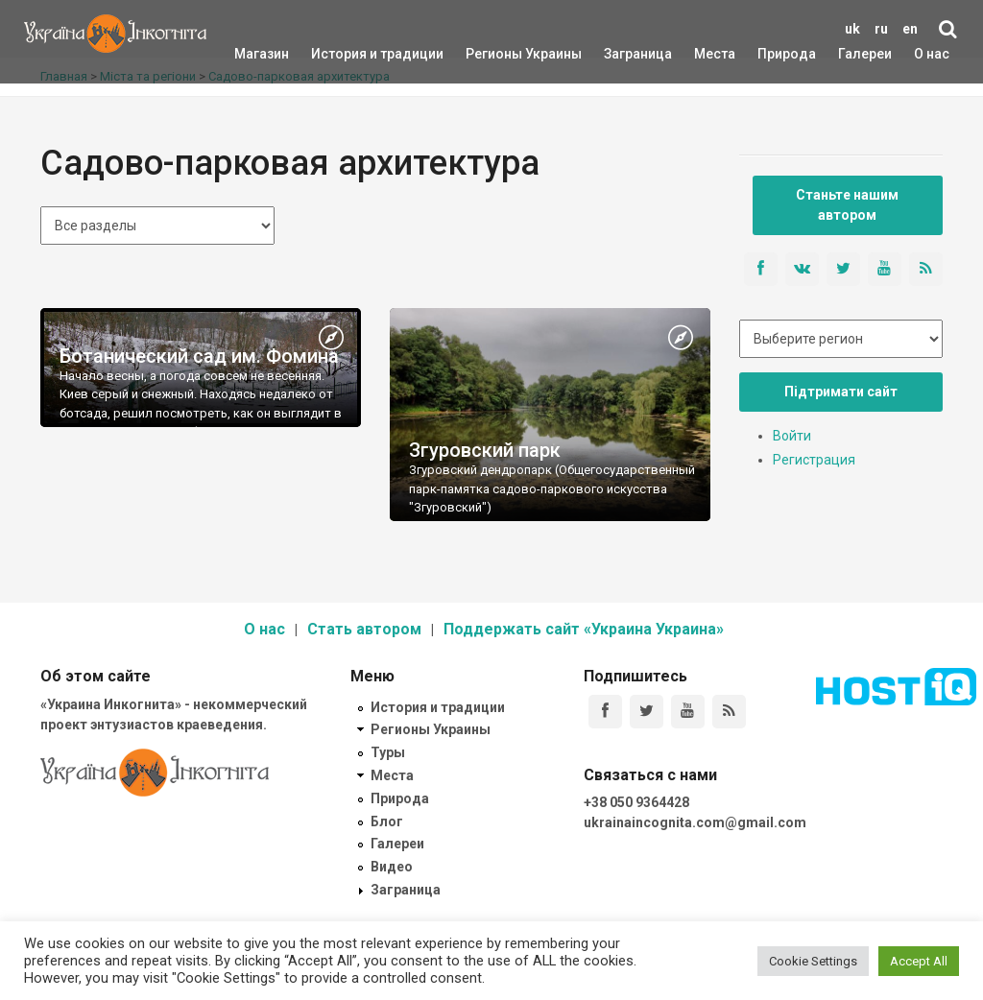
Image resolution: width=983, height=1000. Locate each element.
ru (881, 28)
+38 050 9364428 (636, 802)
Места (704, 53)
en (910, 28)
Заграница (621, 53)
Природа (772, 53)
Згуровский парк (485, 450)
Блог (387, 821)
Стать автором (364, 629)
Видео (392, 866)
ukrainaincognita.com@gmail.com (695, 822)
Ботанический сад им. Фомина (199, 356)
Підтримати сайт (841, 391)
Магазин (261, 53)
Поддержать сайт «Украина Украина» (584, 629)
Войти (792, 435)
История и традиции (344, 53)
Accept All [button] (918, 961)
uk (852, 28)
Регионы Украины (495, 53)
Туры (388, 752)
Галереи (865, 53)
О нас (931, 53)
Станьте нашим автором (847, 205)
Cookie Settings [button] (813, 961)
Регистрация (814, 459)
